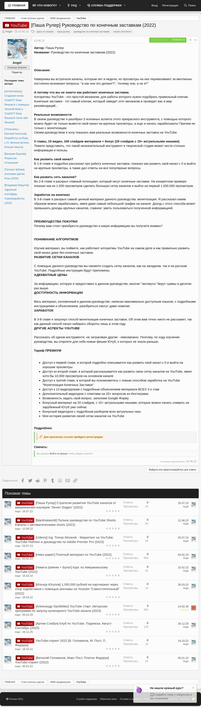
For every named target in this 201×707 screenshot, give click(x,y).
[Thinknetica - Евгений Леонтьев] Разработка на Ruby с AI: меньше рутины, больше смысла (16, 138)
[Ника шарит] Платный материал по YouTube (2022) (74, 554)
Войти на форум (58, 453)
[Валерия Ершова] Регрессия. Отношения (15, 158)
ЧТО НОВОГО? (46, 5)
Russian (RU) (14, 699)
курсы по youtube (45, 32)
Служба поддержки (86, 699)
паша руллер (63, 32)
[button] (60, 5)
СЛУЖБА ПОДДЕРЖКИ (106, 5)
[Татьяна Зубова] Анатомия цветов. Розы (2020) (14, 174)
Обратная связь (108, 699)
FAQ (73, 5)
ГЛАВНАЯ (18, 5)
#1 (195, 40)
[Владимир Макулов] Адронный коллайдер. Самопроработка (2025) (16, 194)
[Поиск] (190, 5)
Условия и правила (130, 699)
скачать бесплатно (122, 32)
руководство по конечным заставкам (91, 32)
